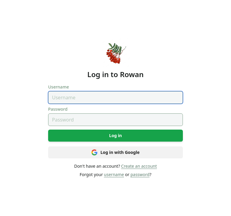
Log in (115, 135)
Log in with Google (115, 152)
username (114, 174)
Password (57, 109)
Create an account (139, 166)
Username (58, 87)
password (140, 174)
